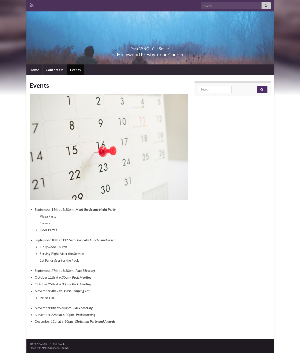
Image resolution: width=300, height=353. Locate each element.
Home (34, 70)
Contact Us (54, 70)
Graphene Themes (59, 347)
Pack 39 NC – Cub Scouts (150, 47)
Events (75, 70)
